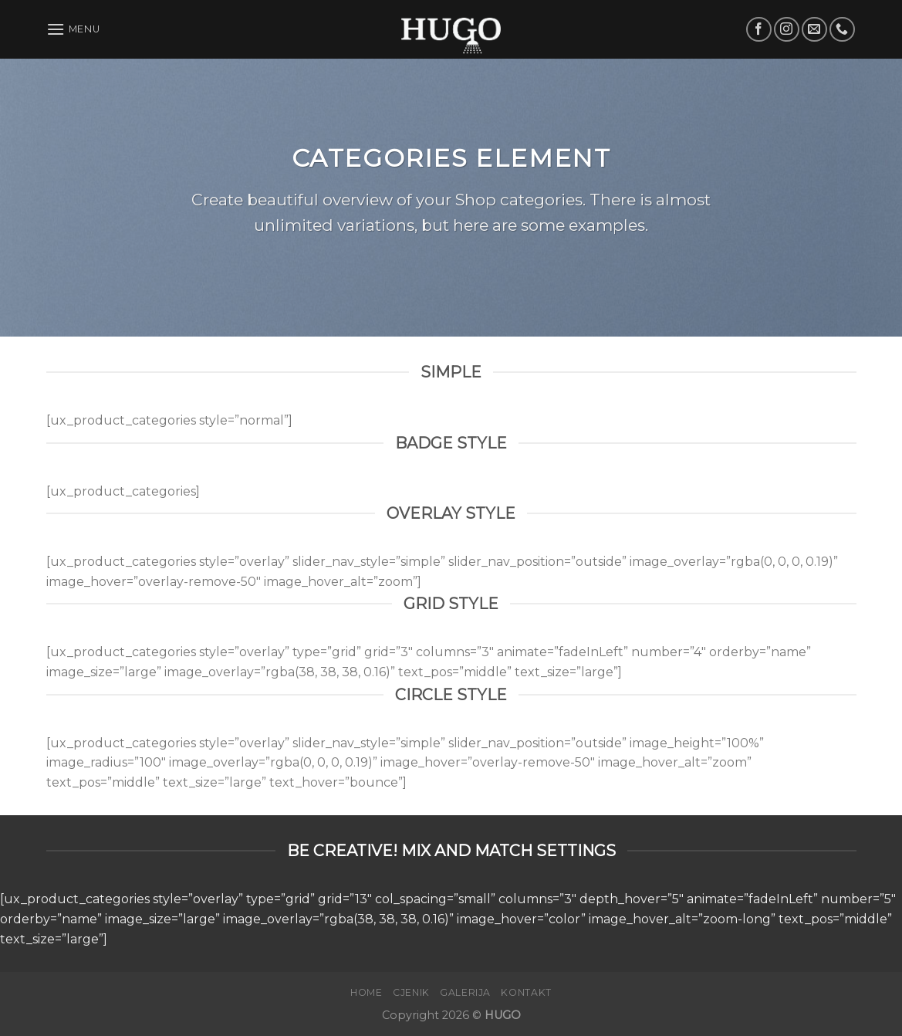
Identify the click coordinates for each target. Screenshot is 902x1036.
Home (366, 992)
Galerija (465, 992)
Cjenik (411, 992)
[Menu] (73, 29)
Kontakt (526, 992)
